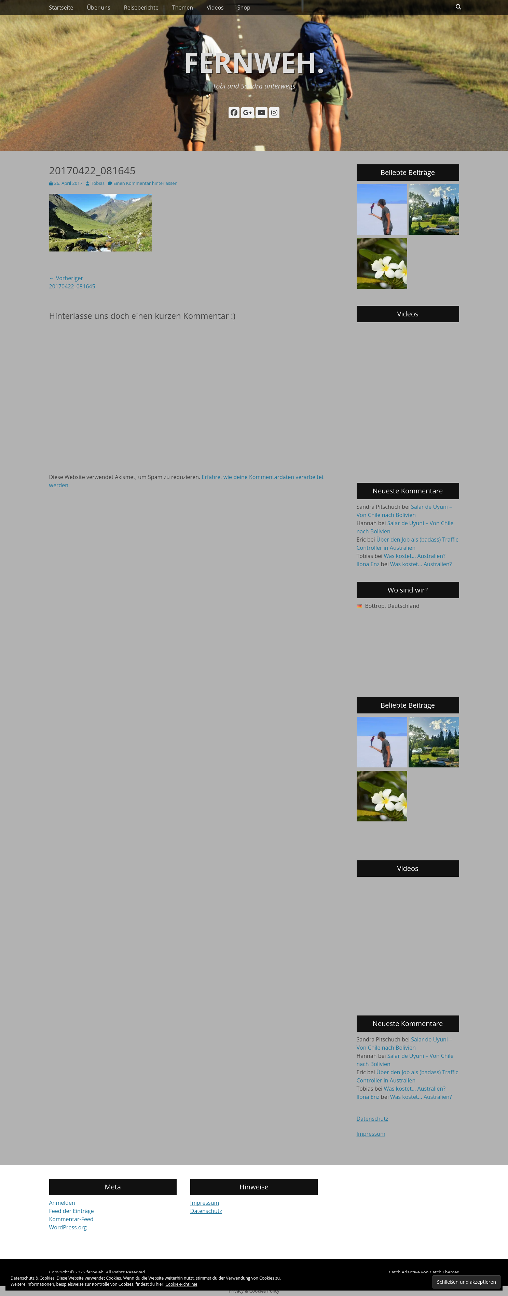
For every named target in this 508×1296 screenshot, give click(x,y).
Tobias (98, 183)
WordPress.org (68, 1227)
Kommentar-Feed (71, 1219)
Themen (182, 7)
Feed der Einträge (71, 1211)
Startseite (61, 7)
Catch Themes (444, 1272)
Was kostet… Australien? (414, 556)
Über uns (98, 7)
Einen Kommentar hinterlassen (145, 183)
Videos (215, 7)
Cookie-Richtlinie (181, 1284)
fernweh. (254, 62)
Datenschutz (372, 1118)
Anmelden (62, 1202)
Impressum (371, 1133)
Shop (243, 7)
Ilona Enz (368, 564)
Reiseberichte (141, 7)
